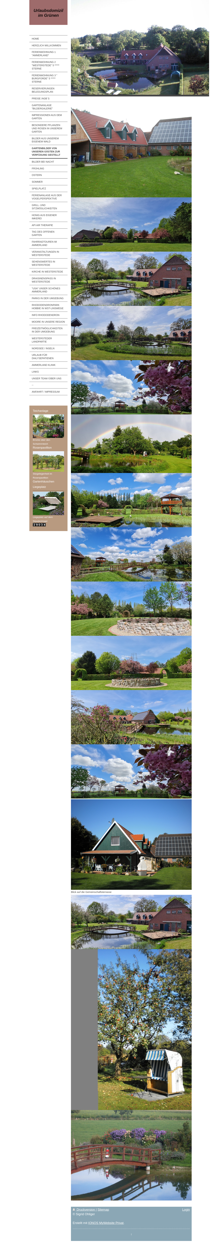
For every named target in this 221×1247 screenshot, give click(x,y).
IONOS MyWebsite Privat (106, 1223)
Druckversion (84, 1209)
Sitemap (103, 1209)
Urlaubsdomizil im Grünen (48, 13)
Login (186, 1209)
